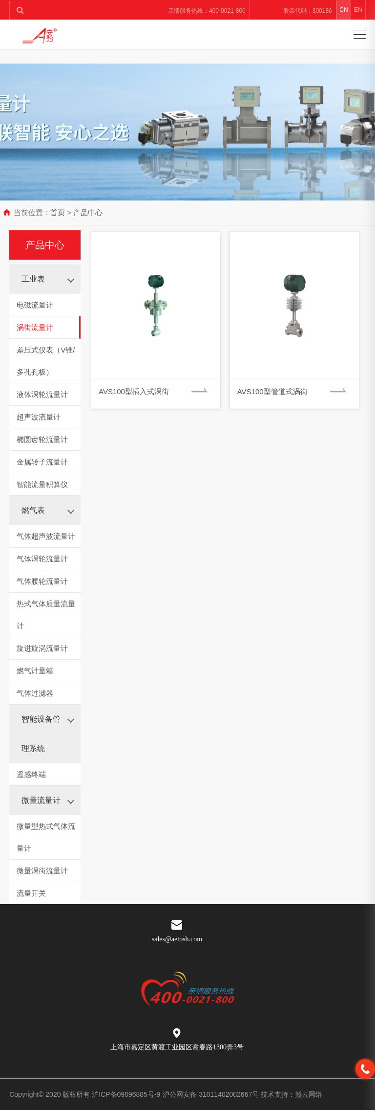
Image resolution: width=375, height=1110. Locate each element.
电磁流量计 (35, 305)
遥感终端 (31, 774)
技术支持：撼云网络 (291, 1094)
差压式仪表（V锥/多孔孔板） (46, 361)
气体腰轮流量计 (42, 581)
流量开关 (31, 893)
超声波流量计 (39, 417)
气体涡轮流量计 (42, 559)
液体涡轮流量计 (42, 394)
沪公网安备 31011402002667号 (212, 1094)
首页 (57, 212)
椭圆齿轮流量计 (42, 439)
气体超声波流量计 (46, 536)
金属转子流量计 (42, 462)
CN (343, 9)
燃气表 (33, 510)
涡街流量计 (35, 327)
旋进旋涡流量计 (42, 648)
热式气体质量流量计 (46, 614)
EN (358, 9)
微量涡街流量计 (42, 870)
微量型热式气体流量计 (46, 837)
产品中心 (88, 212)
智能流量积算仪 (42, 484)
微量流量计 (41, 800)
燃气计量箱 (35, 670)
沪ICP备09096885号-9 (126, 1094)
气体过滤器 (35, 693)
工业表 (33, 279)
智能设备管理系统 (41, 734)
